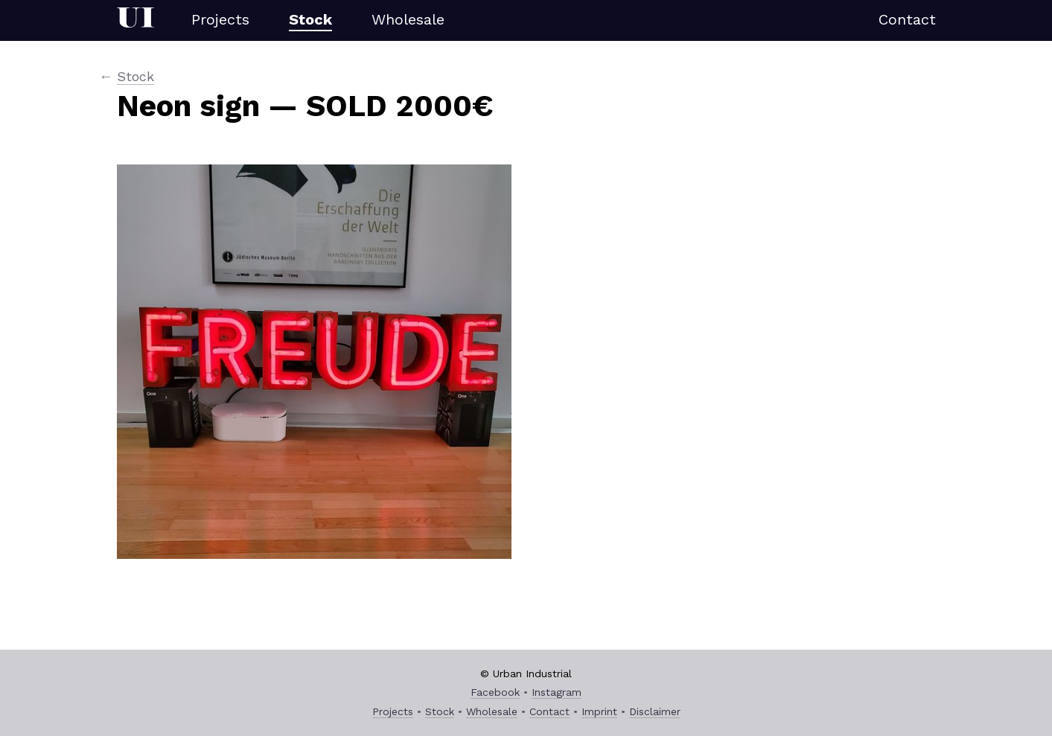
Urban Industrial (135, 20)
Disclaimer (654, 711)
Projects (220, 19)
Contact (907, 19)
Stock (310, 19)
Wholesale (408, 19)
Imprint (599, 711)
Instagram (556, 692)
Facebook (495, 692)
